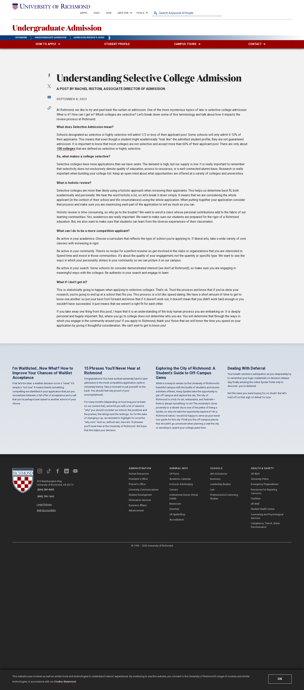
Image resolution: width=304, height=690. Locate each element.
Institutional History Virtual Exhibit (183, 636)
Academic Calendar (180, 618)
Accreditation (176, 659)
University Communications (144, 629)
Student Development (140, 634)
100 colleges (66, 257)
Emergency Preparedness (265, 623)
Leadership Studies (220, 623)
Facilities (256, 638)
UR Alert (255, 613)
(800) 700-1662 (47, 634)
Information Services (140, 639)
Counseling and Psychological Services (267, 655)
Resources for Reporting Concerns (264, 631)
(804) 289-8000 (47, 629)
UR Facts (174, 613)
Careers (173, 629)
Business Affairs (138, 644)
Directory (174, 648)
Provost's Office (137, 623)
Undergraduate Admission (65, 21)
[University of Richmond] (47, 6)
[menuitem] (153, 6)
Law (212, 629)
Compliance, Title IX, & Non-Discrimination (265, 664)
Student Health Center (263, 648)
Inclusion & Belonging (181, 623)
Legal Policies (46, 641)
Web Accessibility (48, 646)
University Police (260, 618)
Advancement (136, 650)
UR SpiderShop (177, 653)
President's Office (138, 618)
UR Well (255, 643)
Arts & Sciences (218, 613)
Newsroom (175, 643)
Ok (280, 679)
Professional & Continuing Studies (224, 636)
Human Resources (139, 613)
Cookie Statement (65, 681)
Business (215, 618)
